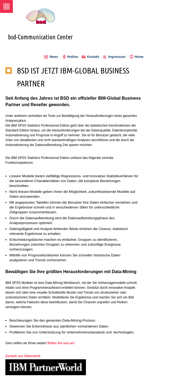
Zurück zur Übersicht (22, 356)
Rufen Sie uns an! (61, 343)
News (53, 57)
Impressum (116, 57)
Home (139, 57)
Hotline (72, 57)
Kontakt (93, 57)
